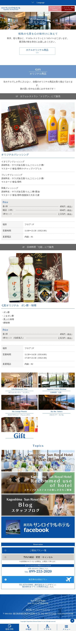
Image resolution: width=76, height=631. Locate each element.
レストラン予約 (68, 8)
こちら (51, 587)
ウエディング (55, 8)
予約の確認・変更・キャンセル (38, 557)
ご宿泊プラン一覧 (38, 550)
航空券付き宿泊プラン (38, 579)
